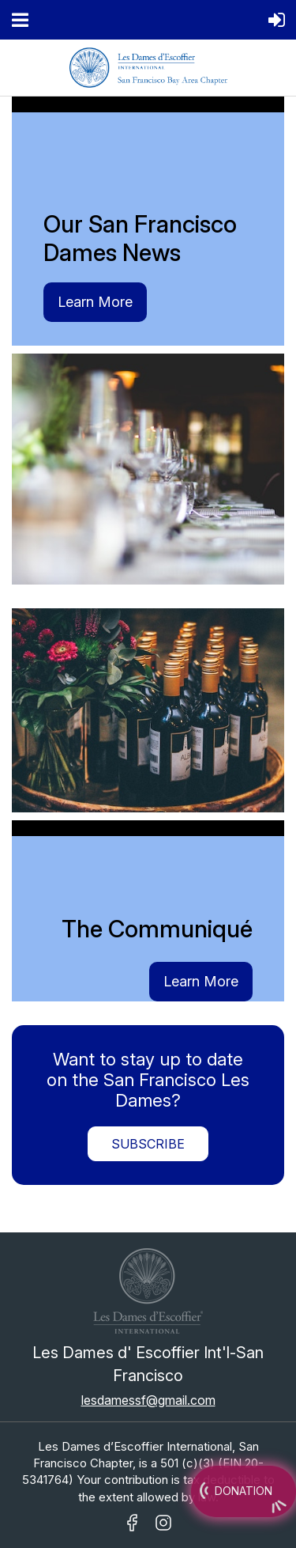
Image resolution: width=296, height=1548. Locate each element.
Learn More (95, 301)
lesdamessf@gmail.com (148, 1400)
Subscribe (148, 1144)
